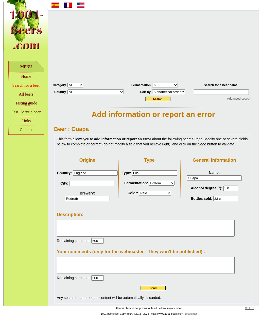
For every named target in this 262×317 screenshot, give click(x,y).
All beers (22, 94)
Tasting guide (23, 103)
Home (23, 76)
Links (22, 121)
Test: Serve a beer (22, 112)
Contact (22, 130)
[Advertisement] (153, 46)
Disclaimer (188, 314)
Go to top (253, 309)
